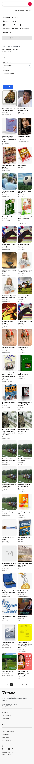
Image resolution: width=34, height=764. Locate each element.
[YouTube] (12, 749)
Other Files (7, 32)
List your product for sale (23, 10)
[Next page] (26, 684)
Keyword (5, 55)
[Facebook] (3, 749)
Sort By (5, 78)
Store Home (5, 712)
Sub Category (6, 70)
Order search (5, 718)
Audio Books (24, 29)
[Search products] (30, 4)
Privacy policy (5, 734)
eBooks (15, 17)
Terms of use (5, 737)
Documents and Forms (10, 25)
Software (6, 29)
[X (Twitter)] (6, 749)
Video (15, 29)
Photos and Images (9, 21)
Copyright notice (6, 740)
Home (3, 46)
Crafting (6, 17)
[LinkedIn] (9, 749)
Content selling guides (8, 731)
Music (22, 25)
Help (3, 721)
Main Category (6, 62)
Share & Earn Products (17, 38)
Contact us (5, 725)
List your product (6, 715)
